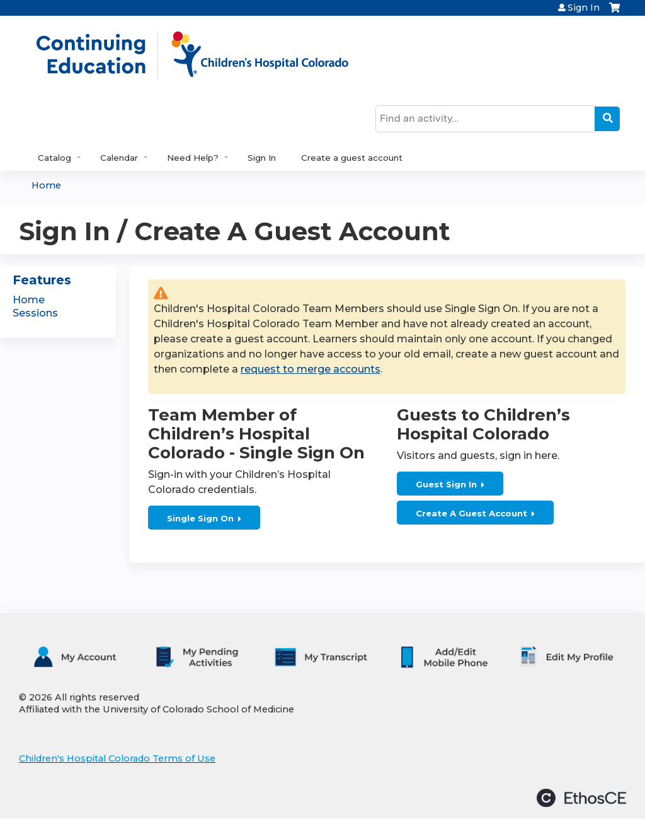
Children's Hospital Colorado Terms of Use (117, 758)
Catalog (54, 158)
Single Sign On (200, 518)
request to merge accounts (310, 369)
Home (46, 185)
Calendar (119, 158)
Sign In (584, 7)
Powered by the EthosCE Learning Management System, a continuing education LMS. (581, 798)
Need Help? (193, 158)
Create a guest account (351, 158)
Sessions (35, 313)
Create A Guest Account (471, 513)
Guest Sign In (446, 484)
